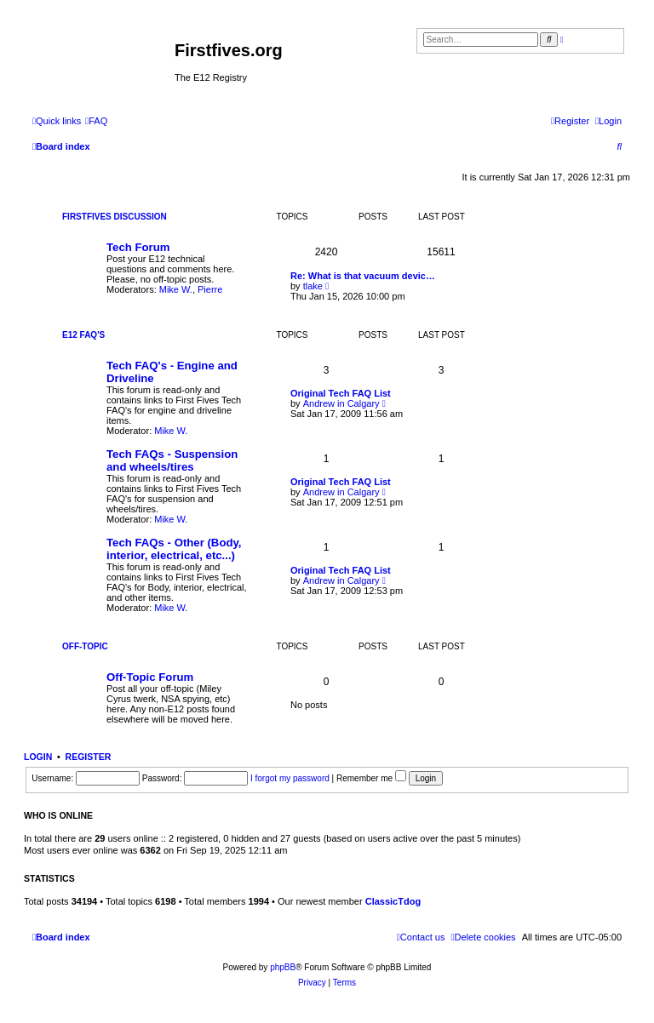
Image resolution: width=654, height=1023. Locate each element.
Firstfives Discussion (114, 216)
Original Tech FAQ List (340, 393)
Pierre (210, 289)
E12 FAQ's (83, 335)
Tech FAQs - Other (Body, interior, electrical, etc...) (174, 549)
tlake (313, 286)
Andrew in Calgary (341, 403)
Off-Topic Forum (149, 677)
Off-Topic (85, 646)
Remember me (371, 778)
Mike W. (175, 289)
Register (89, 757)
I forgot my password (290, 778)
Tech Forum (138, 247)
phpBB (282, 967)
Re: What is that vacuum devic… (362, 276)
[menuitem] (96, 121)
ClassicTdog (393, 901)
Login (38, 757)
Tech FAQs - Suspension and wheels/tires (172, 460)
